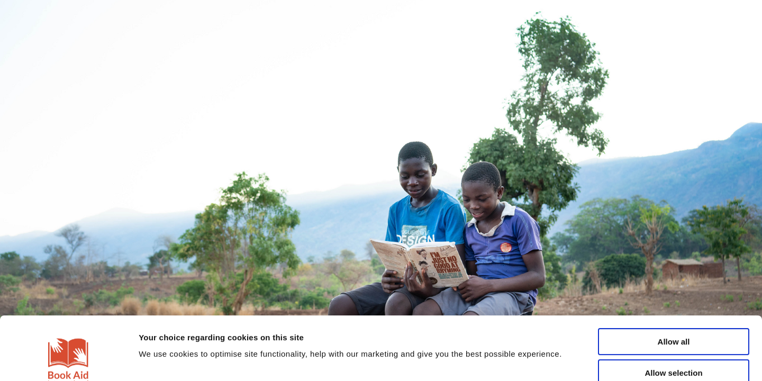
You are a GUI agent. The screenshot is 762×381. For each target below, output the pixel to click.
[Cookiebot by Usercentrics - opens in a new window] (68, 360)
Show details (555, 360)
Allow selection (673, 309)
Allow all (674, 278)
